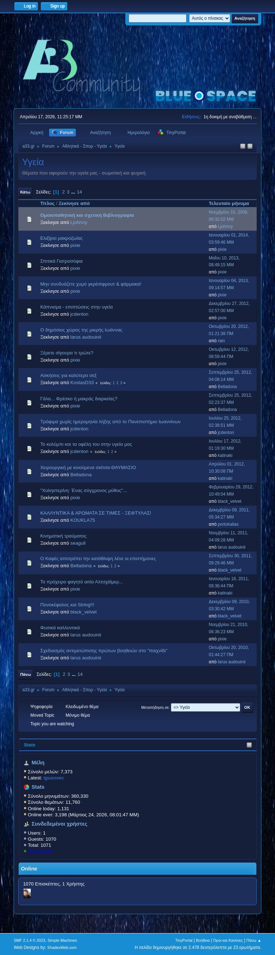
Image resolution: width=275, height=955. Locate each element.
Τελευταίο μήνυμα (232, 203)
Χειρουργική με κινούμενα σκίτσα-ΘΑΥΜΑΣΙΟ (88, 467)
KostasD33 (39, 851)
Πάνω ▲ (253, 940)
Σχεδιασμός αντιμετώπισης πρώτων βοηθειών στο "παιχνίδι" (103, 650)
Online (29, 869)
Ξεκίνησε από (74, 203)
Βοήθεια (203, 940)
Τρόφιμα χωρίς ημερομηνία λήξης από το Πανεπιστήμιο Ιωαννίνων (110, 421)
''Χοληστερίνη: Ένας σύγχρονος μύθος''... (83, 490)
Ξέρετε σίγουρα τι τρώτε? (66, 352)
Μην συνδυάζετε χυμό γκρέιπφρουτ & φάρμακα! (90, 284)
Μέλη (38, 762)
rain (221, 340)
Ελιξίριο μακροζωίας (61, 238)
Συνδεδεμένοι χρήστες (59, 824)
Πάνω (25, 674)
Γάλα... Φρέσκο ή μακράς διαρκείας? (78, 398)
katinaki (225, 455)
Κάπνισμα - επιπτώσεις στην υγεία (76, 307)
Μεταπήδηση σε (155, 707)
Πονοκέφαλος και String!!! (67, 604)
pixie (75, 245)
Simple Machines (62, 940)
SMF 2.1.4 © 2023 (29, 940)
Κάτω (25, 192)
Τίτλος (47, 203)
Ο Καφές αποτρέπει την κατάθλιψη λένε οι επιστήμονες (98, 558)
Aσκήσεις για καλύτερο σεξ (68, 375)
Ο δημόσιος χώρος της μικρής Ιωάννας (81, 330)
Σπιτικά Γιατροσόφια (61, 261)
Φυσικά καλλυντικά (60, 627)
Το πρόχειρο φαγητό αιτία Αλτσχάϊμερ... (81, 581)
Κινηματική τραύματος (63, 536)
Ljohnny (79, 222)
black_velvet (229, 501)
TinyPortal (183, 940)
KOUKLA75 (83, 520)
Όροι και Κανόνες (228, 940)
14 (79, 192)
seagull (78, 543)
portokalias (228, 524)
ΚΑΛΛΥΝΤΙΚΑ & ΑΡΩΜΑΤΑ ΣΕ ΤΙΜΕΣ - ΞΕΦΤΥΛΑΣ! (95, 513)
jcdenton (79, 314)
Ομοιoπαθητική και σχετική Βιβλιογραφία (87, 215)
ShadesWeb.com (62, 947)
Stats (29, 745)
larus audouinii (86, 337)
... (74, 192)
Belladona (227, 386)
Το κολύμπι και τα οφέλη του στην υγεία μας (86, 444)
